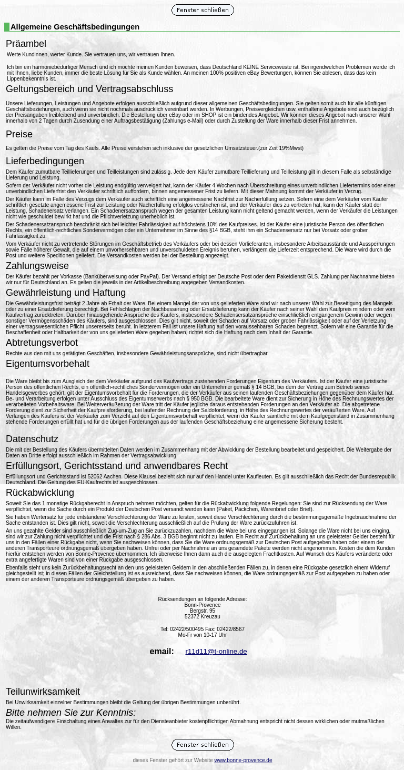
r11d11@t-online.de (216, 651)
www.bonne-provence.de (243, 760)
